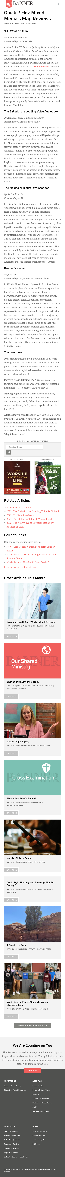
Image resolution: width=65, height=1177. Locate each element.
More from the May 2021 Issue (32, 1026)
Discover (31, 949)
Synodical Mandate (40, 1099)
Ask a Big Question (12, 1140)
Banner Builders (39, 1136)
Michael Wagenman (15, 805)
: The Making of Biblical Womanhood (29, 519)
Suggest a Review (11, 1144)
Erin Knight (43, 1009)
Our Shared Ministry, (26, 626)
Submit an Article (11, 1148)
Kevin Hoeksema (43, 746)
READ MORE (11, 637)
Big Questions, (31, 889)
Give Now (32, 1071)
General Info (37, 1086)
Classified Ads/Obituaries (15, 1090)
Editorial (29, 862)
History (35, 1094)
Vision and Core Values (42, 1103)
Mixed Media (31, 24)
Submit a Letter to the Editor (16, 1157)
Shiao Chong (40, 862)
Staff (34, 1107)
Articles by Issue (39, 1131)
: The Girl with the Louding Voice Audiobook (33, 511)
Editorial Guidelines (41, 1090)
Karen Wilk (11, 892)
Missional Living (44, 889)
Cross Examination (33, 802)
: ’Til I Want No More (20, 515)
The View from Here (44, 626)
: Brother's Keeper (19, 508)
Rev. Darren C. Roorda (16, 689)
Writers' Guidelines (40, 1111)
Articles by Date (39, 1140)
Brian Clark (12, 629)
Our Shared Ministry (26, 746)
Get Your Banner (11, 1131)
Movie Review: (28, 562)
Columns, (21, 802)
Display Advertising (12, 1086)
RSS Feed (36, 1144)
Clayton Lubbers (44, 949)
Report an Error (11, 1153)
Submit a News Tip (12, 1136)
